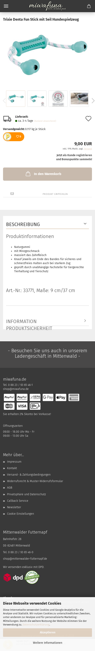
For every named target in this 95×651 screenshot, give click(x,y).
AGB (9, 487)
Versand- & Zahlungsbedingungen (29, 474)
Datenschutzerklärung (36, 624)
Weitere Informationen (47, 643)
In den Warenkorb (43, 173)
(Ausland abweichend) (45, 121)
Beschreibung (23, 224)
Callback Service (17, 501)
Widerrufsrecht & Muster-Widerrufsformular (35, 481)
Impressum (14, 461)
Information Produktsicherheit (29, 322)
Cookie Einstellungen (20, 513)
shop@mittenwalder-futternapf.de (25, 558)
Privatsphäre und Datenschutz (26, 494)
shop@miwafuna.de (16, 389)
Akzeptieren (47, 632)
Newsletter (14, 507)
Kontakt (12, 468)
